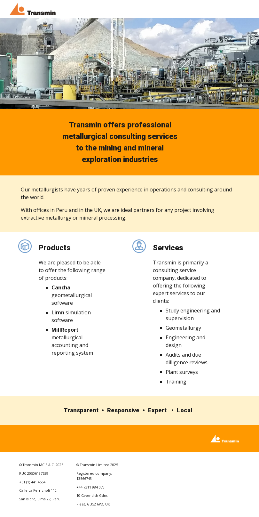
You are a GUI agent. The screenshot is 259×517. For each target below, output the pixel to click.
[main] (120, 142)
